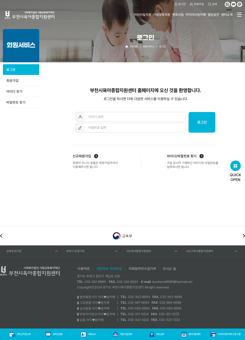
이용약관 (84, 269)
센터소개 (227, 15)
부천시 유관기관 (75, 251)
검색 (212, 4)
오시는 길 (169, 269)
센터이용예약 (190, 334)
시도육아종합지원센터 (138, 251)
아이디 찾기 (14, 91)
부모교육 (156, 334)
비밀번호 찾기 (15, 102)
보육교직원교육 (20, 334)
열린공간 (213, 15)
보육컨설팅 (54, 334)
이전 (1, 236)
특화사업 (178, 15)
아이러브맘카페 (196, 15)
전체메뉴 (239, 14)
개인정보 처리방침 (109, 269)
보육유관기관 (14, 251)
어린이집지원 (142, 15)
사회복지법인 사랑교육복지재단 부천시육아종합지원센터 (29, 15)
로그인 (180, 4)
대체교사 (88, 334)
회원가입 (196, 4)
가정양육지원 (161, 15)
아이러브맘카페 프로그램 (225, 334)
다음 (244, 236)
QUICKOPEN (235, 171)
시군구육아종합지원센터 (199, 251)
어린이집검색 (122, 334)
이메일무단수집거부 (142, 269)
